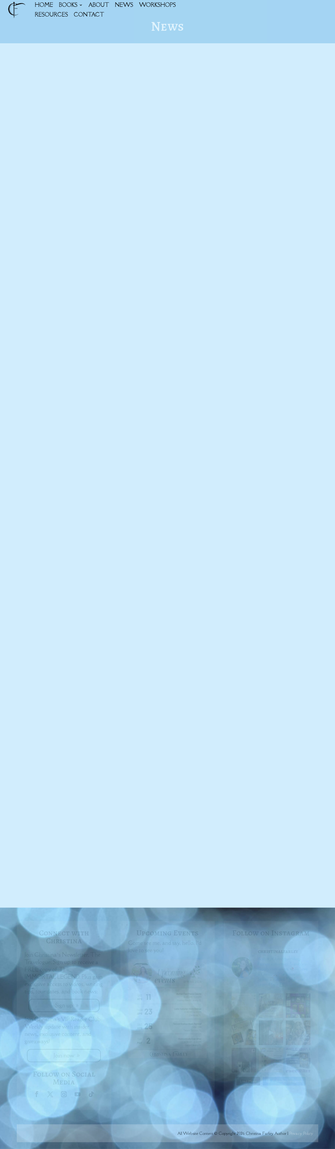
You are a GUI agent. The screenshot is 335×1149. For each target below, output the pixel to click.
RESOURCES (51, 14)
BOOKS (68, 4)
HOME (44, 4)
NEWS (124, 4)
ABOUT (98, 4)
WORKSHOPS (157, 4)
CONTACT (89, 14)
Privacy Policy (301, 1133)
